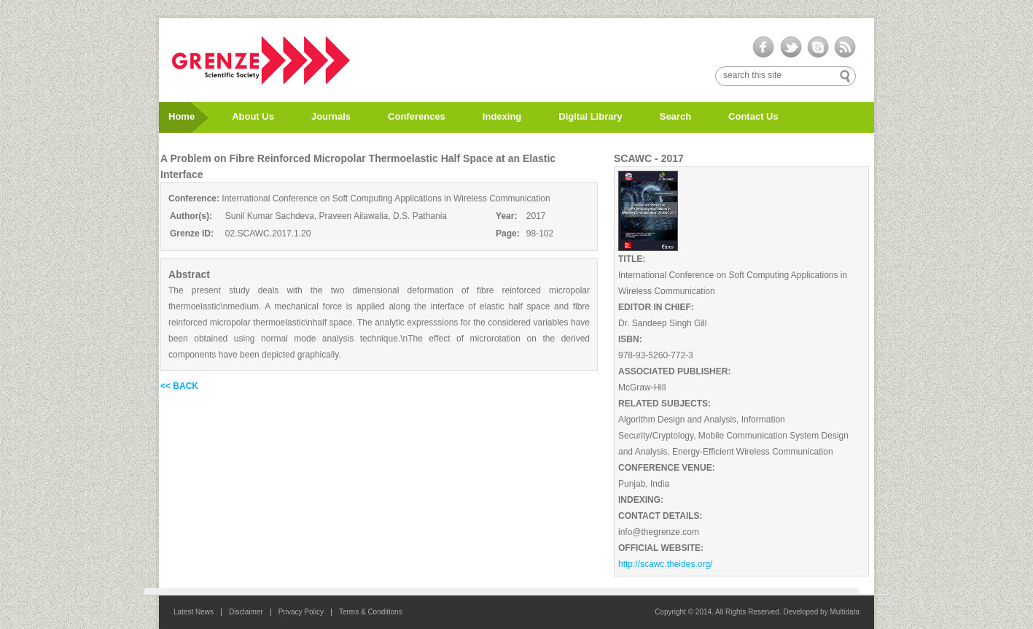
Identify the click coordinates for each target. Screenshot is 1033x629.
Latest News (194, 612)
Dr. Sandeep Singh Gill (662, 323)
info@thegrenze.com (658, 532)
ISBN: (630, 339)
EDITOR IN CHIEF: (656, 307)
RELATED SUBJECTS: (664, 403)
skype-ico (817, 47)
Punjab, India (643, 484)
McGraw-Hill (642, 387)
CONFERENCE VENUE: (666, 468)
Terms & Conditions (370, 612)
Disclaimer (246, 612)
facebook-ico (763, 47)
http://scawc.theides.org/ (665, 564)
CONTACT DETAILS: (660, 516)
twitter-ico (790, 47)
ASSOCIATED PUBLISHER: (674, 371)
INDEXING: (640, 500)
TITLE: (631, 259)
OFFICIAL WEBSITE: (660, 548)
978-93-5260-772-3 (655, 355)
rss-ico (844, 47)
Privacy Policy (301, 612)
